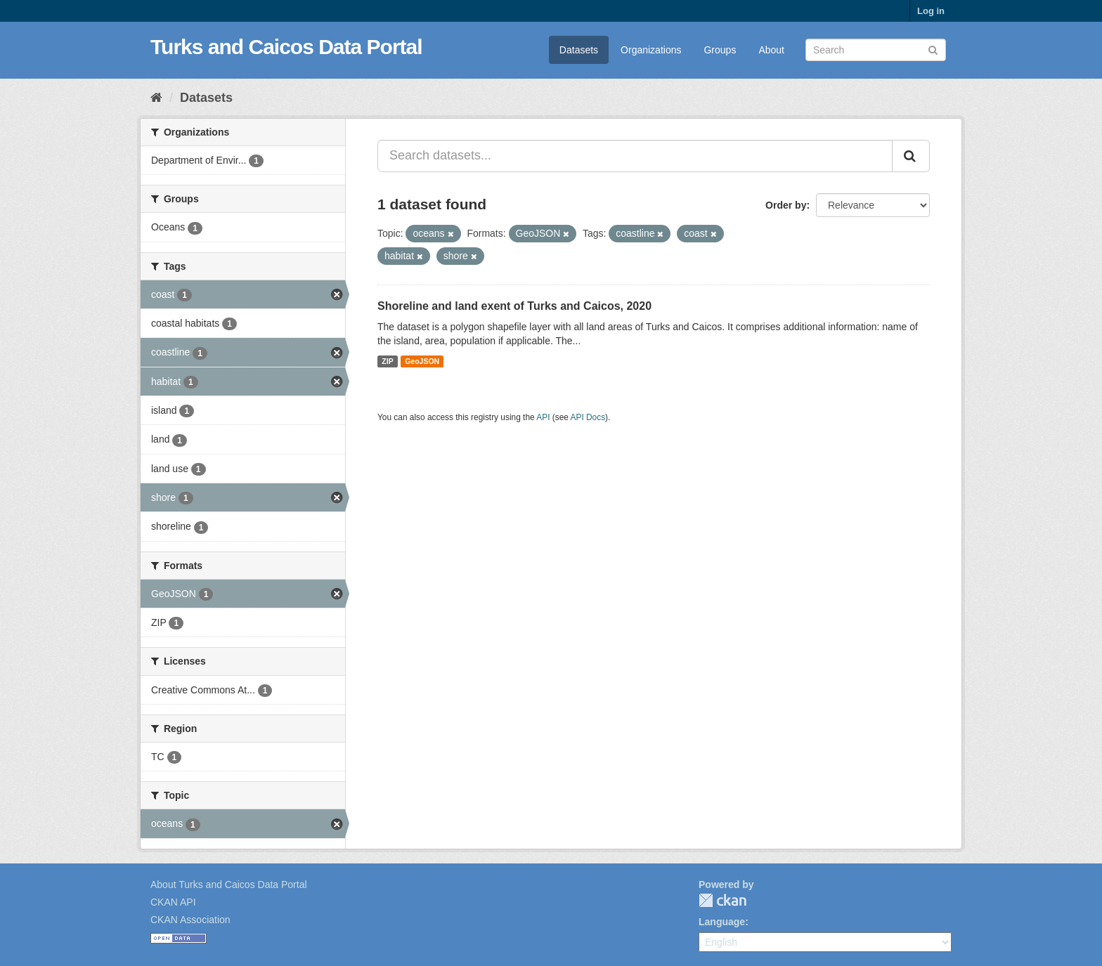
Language (722, 921)
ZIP (387, 361)
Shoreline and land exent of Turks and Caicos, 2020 (514, 306)
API (543, 417)
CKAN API (173, 902)
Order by (785, 205)
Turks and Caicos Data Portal (286, 46)
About (771, 50)
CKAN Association (190, 919)
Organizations (651, 50)
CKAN (722, 900)
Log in (931, 11)
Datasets (578, 50)
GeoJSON (422, 361)
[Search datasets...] (635, 156)
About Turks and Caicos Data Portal (228, 884)
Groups (720, 50)
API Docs (588, 417)
